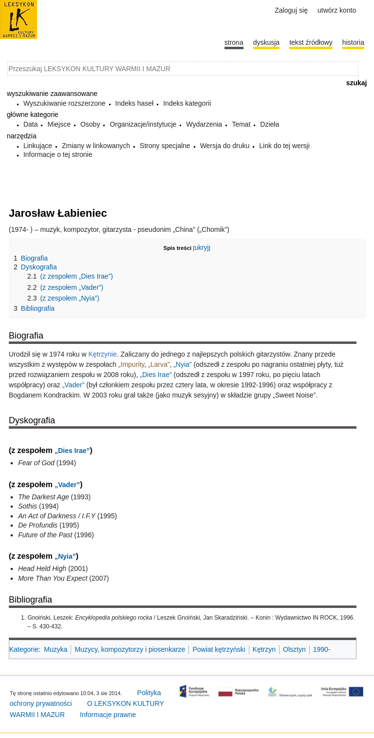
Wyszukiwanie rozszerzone (64, 103)
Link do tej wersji (284, 146)
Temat (241, 124)
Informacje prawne (108, 715)
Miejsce (58, 124)
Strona (233, 42)
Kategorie (23, 649)
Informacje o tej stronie (58, 154)
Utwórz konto (337, 10)
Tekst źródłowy (311, 42)
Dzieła (269, 124)
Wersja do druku (225, 146)
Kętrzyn (264, 649)
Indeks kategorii (187, 103)
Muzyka (55, 649)
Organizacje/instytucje (143, 124)
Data (30, 124)
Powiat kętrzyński (218, 649)
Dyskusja (266, 42)
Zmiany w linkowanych (96, 146)
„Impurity (131, 364)
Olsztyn (294, 649)
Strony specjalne (165, 146)
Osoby (90, 124)
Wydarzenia (204, 124)
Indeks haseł (134, 103)
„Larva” (158, 364)
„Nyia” (182, 364)
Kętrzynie (102, 354)
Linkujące (37, 146)
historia (353, 42)
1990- (322, 649)
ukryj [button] (201, 247)
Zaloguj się (291, 10)
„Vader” (73, 385)
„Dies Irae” (155, 374)
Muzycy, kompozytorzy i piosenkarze (130, 649)
